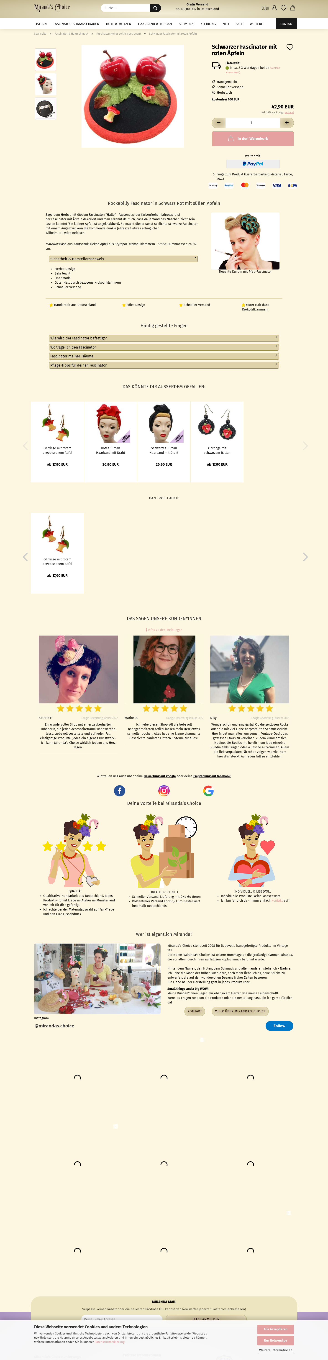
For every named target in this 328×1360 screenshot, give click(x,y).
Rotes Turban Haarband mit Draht (110, 450)
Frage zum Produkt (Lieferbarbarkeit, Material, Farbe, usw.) (254, 176)
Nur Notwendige (275, 1340)
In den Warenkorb (247, 138)
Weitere (256, 24)
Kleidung (208, 24)
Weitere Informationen (275, 1350)
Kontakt (287, 24)
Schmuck (186, 24)
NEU (226, 24)
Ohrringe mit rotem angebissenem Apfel (57, 450)
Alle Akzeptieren (275, 1329)
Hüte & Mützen (118, 24)
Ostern (41, 24)
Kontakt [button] (194, 1011)
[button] (265, 8)
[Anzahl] (253, 123)
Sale (239, 24)
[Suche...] (155, 8)
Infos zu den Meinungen (164, 630)
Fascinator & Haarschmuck (76, 24)
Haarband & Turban (155, 24)
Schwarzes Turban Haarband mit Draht (163, 450)
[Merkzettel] (283, 8)
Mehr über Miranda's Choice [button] (240, 1011)
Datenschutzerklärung (110, 1342)
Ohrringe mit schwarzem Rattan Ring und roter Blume (217, 450)
